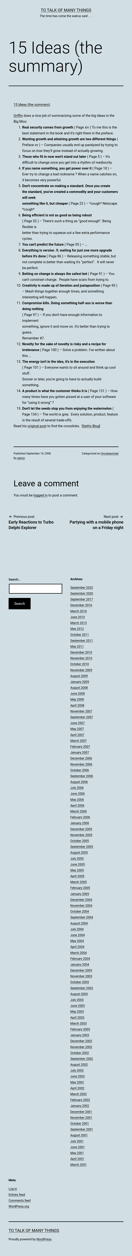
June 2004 (77, 935)
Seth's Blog (91, 426)
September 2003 (81, 988)
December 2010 (81, 652)
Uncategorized (109, 453)
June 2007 (77, 723)
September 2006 (81, 776)
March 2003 (78, 1023)
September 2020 (81, 593)
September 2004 (81, 917)
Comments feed (20, 1200)
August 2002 (79, 1064)
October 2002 (79, 1053)
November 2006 (81, 764)
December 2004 (81, 899)
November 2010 (81, 658)
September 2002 (81, 1058)
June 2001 (77, 1147)
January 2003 (79, 1035)
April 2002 (77, 1088)
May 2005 (77, 870)
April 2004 (77, 947)
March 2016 (78, 611)
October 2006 (79, 770)
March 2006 (78, 811)
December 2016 (81, 605)
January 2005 (79, 894)
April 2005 (77, 876)
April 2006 (77, 805)
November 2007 (81, 711)
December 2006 (81, 758)
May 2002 (77, 1082)
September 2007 (81, 717)
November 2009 (81, 670)
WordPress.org (19, 1206)
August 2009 (79, 676)
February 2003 (80, 1029)
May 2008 (77, 699)
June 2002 (77, 1076)
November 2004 (81, 905)
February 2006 (80, 817)
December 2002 (81, 1041)
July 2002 (77, 1070)
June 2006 (77, 793)
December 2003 (81, 970)
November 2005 (81, 835)
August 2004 (79, 923)
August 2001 (79, 1135)
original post (37, 426)
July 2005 (77, 858)
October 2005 (79, 841)
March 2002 (78, 1094)
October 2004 (79, 911)
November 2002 (81, 1047)
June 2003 (77, 1005)
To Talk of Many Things (66, 10)
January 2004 (79, 964)
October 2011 (79, 634)
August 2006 (79, 782)
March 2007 (78, 740)
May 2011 (77, 646)
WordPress (43, 1239)
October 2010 (79, 664)
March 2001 (78, 1164)
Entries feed (17, 1194)
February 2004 (80, 958)
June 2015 (77, 617)
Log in (13, 1189)
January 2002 (79, 1106)
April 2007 (77, 735)
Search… (14, 579)
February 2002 (80, 1100)
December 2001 (81, 1112)
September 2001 (81, 1129)
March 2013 (78, 623)
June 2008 (77, 693)
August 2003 (79, 994)
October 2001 (79, 1123)
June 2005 (77, 864)
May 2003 (77, 1011)
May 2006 (77, 799)
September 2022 (81, 587)
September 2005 (81, 846)
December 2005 (81, 829)
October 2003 (79, 982)
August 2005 (79, 852)
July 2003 (77, 1000)
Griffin (18, 116)
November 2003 (81, 976)
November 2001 (81, 1117)
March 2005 (78, 882)
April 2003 (77, 1017)
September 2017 (81, 599)
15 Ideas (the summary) (32, 104)
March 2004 (78, 953)
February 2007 (80, 746)
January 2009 (79, 682)
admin (21, 458)
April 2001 (77, 1159)
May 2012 (77, 628)
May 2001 (77, 1153)
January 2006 (79, 823)
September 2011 (81, 640)
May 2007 (77, 729)
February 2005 (80, 888)
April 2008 (77, 705)
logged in (40, 495)
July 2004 (77, 929)
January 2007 (79, 752)
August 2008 (79, 687)
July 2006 (77, 788)
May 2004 (77, 941)
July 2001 (77, 1141)
